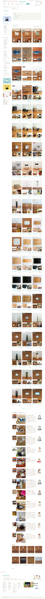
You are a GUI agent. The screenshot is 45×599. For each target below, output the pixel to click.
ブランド (15, 24)
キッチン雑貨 (9, 587)
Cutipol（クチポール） (6, 25)
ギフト (36, 4)
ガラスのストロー (31, 518)
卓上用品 (5, 66)
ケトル (9, 588)
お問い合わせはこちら (38, 1)
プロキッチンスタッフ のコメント (19, 15)
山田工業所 (5, 32)
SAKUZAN (5, 29)
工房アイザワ (5, 28)
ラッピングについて (5, 591)
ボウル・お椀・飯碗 (6, 62)
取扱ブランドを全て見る (7, 34)
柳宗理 (5, 31)
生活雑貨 (6, 70)
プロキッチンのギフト (6, 41)
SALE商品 (5, 40)
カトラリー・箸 (6, 65)
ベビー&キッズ (5, 68)
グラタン (5, 48)
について (16, 18)
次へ (29, 408)
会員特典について (5, 590)
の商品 (15, 14)
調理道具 (9, 585)
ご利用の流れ (4, 583)
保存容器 (5, 42)
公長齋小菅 (5, 27)
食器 (13, 583)
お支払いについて (5, 585)
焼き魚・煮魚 (5, 47)
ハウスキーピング (20, 585)
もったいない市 (6, 39)
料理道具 (6, 51)
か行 (17, 24)
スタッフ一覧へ (40, 412)
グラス (5, 64)
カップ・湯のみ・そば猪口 (7, 63)
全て (13, 24)
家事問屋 (5, 26)
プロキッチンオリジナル (7, 30)
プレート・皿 (5, 61)
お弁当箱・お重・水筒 (6, 67)
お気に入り (40, 4)
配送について (4, 584)
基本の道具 (5, 43)
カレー (5, 45)
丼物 (4, 46)
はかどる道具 (5, 44)
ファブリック (19, 586)
